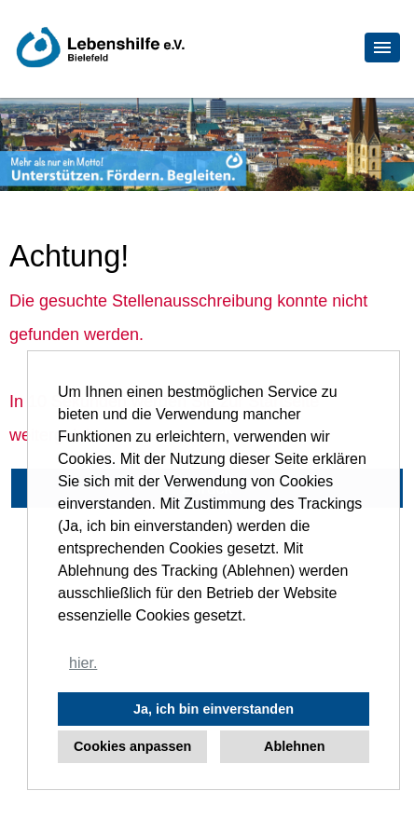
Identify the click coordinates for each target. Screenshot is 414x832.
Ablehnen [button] (294, 746)
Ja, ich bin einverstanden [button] (213, 709)
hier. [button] (83, 663)
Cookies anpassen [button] (132, 746)
